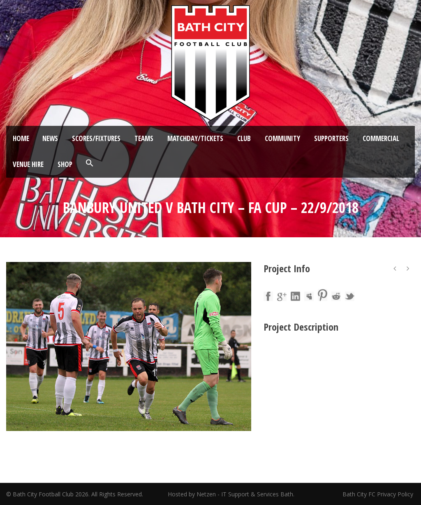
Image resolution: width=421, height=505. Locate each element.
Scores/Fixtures (96, 138)
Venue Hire (28, 164)
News (50, 138)
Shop (65, 164)
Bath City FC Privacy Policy (378, 494)
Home (21, 138)
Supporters (331, 138)
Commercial (381, 138)
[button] (89, 163)
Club (244, 138)
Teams (143, 138)
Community (282, 138)
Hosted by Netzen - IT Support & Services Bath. (231, 494)
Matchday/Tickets (195, 138)
